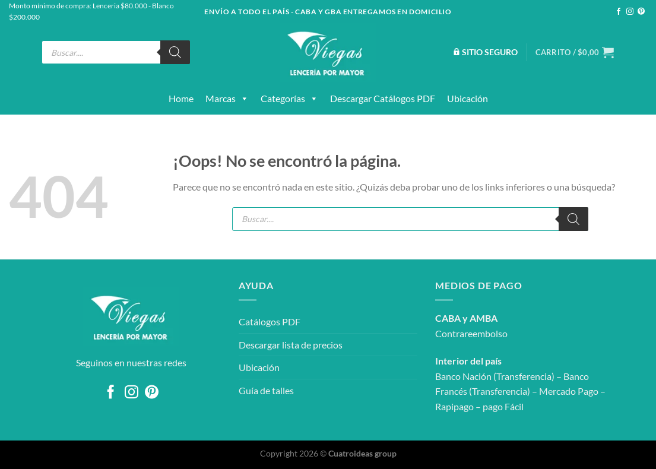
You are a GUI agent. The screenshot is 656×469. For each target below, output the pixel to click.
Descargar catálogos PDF (382, 98)
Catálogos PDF (269, 321)
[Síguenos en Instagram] (629, 12)
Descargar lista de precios (291, 344)
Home (181, 98)
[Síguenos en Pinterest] (641, 12)
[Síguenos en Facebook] (618, 12)
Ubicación (467, 98)
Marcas (227, 98)
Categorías (289, 98)
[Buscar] (175, 52)
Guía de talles (266, 390)
